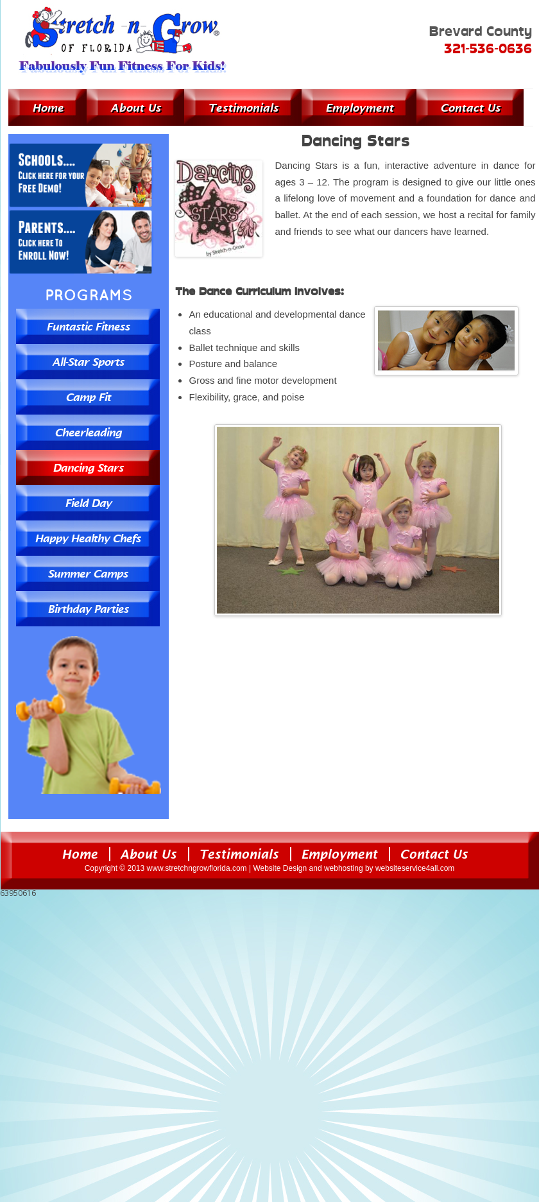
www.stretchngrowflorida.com (197, 868)
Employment (359, 107)
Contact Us (470, 107)
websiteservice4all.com (414, 868)
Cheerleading (88, 432)
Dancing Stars (88, 467)
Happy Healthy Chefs (88, 538)
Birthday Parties (87, 609)
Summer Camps (87, 573)
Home (48, 107)
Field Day (88, 503)
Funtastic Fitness (88, 326)
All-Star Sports (88, 362)
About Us (135, 107)
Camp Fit (87, 397)
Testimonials (243, 107)
